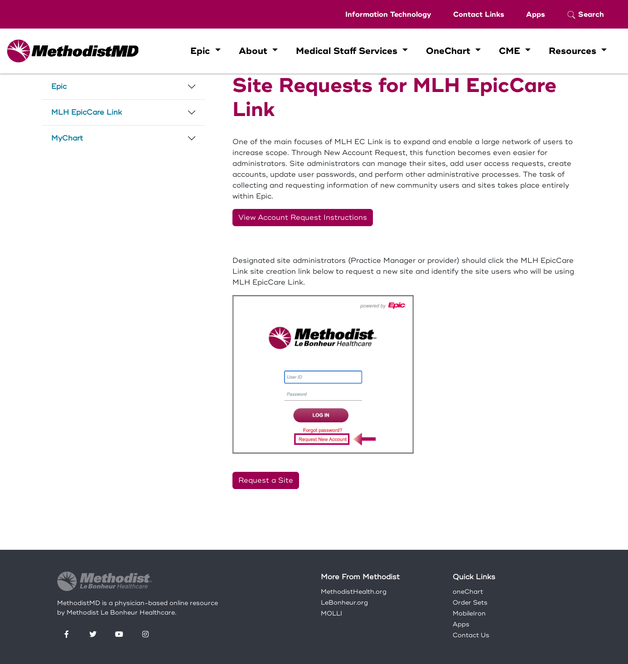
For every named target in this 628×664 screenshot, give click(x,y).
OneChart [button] (449, 51)
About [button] (254, 51)
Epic (59, 86)
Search (585, 14)
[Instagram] (145, 635)
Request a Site (265, 480)
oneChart (468, 592)
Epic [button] (201, 51)
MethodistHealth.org (353, 592)
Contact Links (478, 14)
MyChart (67, 138)
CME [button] (511, 51)
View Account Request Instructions (302, 217)
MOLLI (331, 613)
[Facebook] (66, 635)
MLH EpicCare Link (86, 112)
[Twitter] (92, 635)
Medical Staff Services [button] (348, 51)
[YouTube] (119, 635)
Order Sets (470, 602)
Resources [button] (574, 51)
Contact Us (471, 635)
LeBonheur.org (344, 602)
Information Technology (388, 14)
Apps (535, 14)
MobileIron (469, 613)
